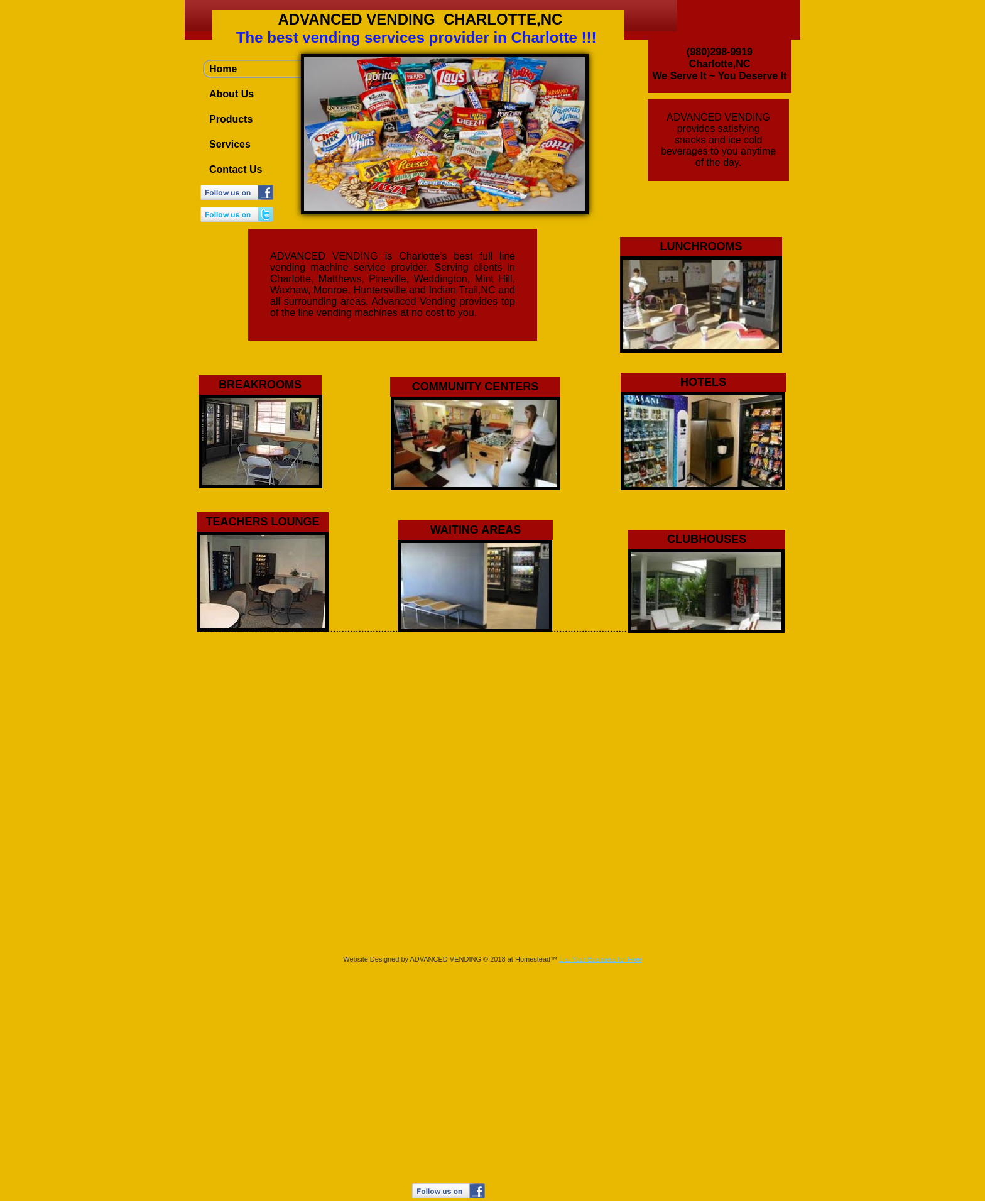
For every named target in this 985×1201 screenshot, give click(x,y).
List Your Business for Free (600, 959)
